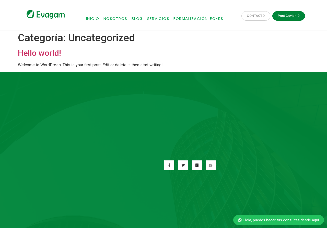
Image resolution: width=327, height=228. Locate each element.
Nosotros (115, 18)
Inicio (92, 18)
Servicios (158, 18)
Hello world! (39, 53)
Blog (137, 18)
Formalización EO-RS (198, 18)
